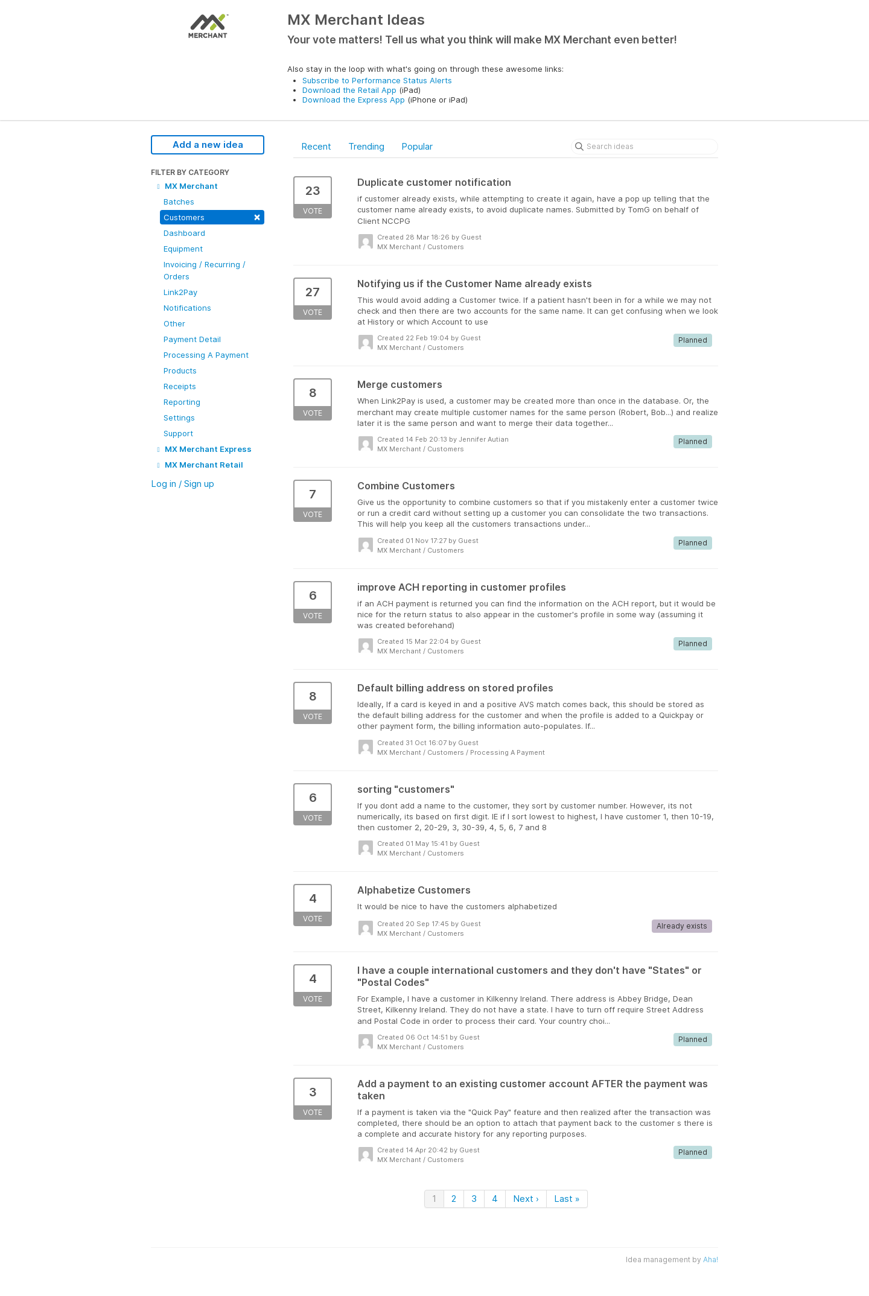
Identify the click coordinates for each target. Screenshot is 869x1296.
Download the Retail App (349, 90)
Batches (179, 201)
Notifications (187, 308)
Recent (316, 146)
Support (178, 433)
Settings (179, 417)
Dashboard (184, 233)
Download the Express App (353, 99)
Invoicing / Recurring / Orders (205, 270)
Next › (526, 1198)
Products (180, 370)
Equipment (183, 248)
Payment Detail (192, 339)
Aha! (710, 1259)
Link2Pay (180, 292)
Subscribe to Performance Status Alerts (377, 80)
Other (174, 323)
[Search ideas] (644, 146)
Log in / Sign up (182, 483)
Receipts (180, 386)
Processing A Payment (206, 355)
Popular (417, 146)
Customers (212, 216)
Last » (567, 1198)
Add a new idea (208, 144)
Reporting (182, 402)
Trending (366, 146)
